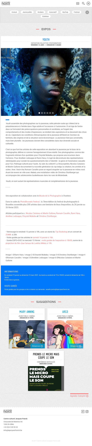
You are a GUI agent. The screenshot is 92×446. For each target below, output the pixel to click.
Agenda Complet (79, 395)
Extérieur (45, 16)
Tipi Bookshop (61, 231)
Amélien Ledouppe (13, 216)
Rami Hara (75, 213)
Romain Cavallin (63, 213)
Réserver (37, 346)
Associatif (53, 12)
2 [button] (42, 113)
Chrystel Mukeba (29, 216)
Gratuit (14, 12)
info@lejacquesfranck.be (13, 430)
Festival (77, 12)
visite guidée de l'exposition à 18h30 (57, 240)
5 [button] (50, 113)
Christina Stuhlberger (47, 216)
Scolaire (40, 12)
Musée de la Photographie (50, 195)
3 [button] (45, 113)
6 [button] (53, 113)
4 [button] (47, 113)
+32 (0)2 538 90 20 (11, 427)
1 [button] (39, 113)
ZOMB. (9, 234)
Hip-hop (65, 12)
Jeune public (27, 12)
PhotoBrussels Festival (30, 201)
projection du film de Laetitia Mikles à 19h (29, 243)
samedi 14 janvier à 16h (43, 237)
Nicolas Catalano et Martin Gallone (40, 213)
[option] (46, 81)
